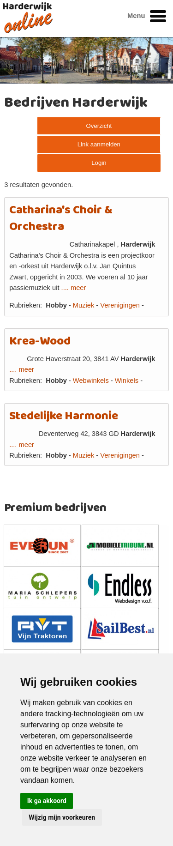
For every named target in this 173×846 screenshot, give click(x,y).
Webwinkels (91, 380)
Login (98, 162)
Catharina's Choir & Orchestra (61, 218)
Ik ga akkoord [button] (46, 800)
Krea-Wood (40, 341)
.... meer (73, 287)
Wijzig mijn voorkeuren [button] (62, 817)
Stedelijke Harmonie (63, 416)
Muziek (83, 305)
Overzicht (99, 125)
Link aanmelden (99, 144)
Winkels (126, 380)
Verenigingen (120, 305)
